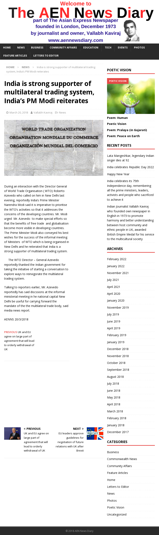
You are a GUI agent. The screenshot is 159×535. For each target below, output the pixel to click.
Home (111, 480)
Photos (139, 47)
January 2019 (115, 342)
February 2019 (116, 335)
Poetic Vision (116, 124)
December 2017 (118, 432)
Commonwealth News (122, 459)
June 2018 (113, 390)
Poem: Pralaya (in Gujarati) (127, 130)
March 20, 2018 (19, 112)
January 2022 (115, 266)
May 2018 (113, 397)
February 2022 (116, 259)
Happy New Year (118, 174)
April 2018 (113, 404)
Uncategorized (116, 514)
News (21, 47)
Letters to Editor (46, 55)
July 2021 (113, 280)
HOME (7, 47)
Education (90, 47)
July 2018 (113, 383)
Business (37, 47)
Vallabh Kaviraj (43, 112)
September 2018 (118, 370)
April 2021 (113, 287)
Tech (108, 47)
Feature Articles (15, 55)
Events (123, 47)
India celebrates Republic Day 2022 (130, 167)
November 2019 (118, 307)
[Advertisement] (53, 394)
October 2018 (116, 363)
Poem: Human (117, 118)
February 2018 (116, 418)
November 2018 (118, 356)
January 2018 (115, 425)
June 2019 (113, 321)
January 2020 (115, 300)
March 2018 (115, 411)
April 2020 (113, 294)
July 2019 (113, 314)
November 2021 (118, 273)
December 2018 (118, 349)
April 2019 (113, 328)
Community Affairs (63, 47)
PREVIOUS (11, 332)
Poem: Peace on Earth (123, 136)
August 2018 (115, 377)
